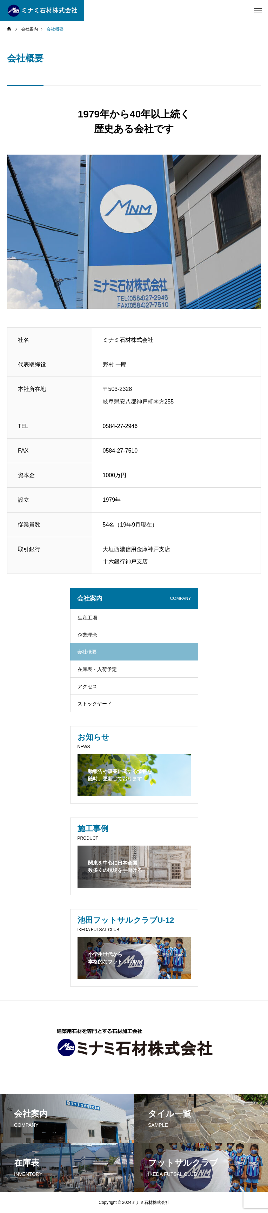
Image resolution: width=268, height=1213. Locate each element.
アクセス (87, 686)
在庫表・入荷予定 (97, 669)
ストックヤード (95, 703)
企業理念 (87, 635)
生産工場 (87, 618)
